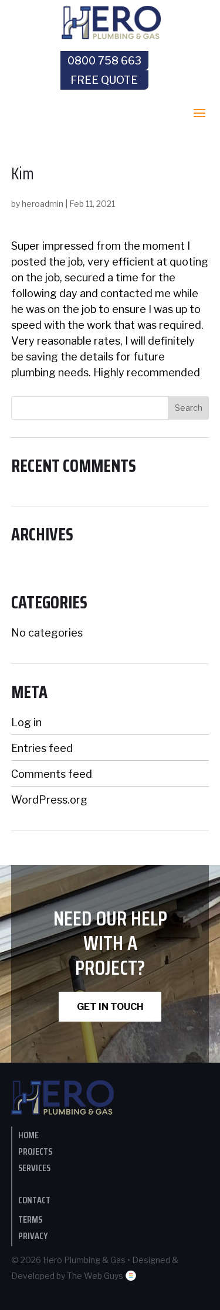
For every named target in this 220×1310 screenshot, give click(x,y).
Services (34, 1168)
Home (28, 1135)
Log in (26, 722)
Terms (30, 1219)
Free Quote (104, 80)
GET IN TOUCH (110, 1006)
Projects (35, 1151)
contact (34, 1200)
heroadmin (42, 204)
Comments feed (51, 774)
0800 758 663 (104, 61)
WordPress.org (49, 800)
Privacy (33, 1236)
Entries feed (42, 748)
